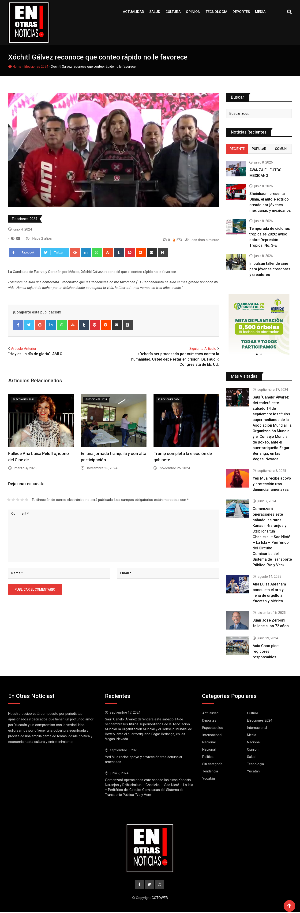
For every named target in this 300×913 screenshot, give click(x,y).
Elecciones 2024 (36, 66)
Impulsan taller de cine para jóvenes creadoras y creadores (269, 269)
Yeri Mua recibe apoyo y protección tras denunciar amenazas (272, 484)
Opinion (193, 12)
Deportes (241, 12)
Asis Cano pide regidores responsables (265, 651)
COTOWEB (160, 898)
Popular (259, 149)
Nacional (209, 742)
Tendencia (210, 771)
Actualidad (133, 12)
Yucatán (253, 771)
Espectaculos (212, 728)
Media (260, 12)
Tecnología (216, 12)
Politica (208, 757)
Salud (154, 12)
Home (15, 66)
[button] (257, 354)
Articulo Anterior (23, 349)
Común (281, 149)
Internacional (257, 728)
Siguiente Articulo (202, 349)
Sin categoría (212, 764)
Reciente (237, 149)
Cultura (173, 12)
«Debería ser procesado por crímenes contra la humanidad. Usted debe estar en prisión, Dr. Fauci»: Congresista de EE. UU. (175, 359)
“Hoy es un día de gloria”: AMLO (35, 354)
